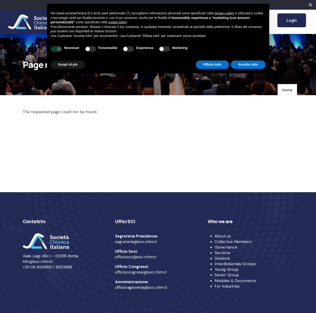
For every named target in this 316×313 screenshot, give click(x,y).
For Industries (227, 286)
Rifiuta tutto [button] (212, 64)
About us (223, 236)
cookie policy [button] (117, 22)
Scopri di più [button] (68, 64)
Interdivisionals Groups (235, 263)
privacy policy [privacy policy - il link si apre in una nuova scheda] (224, 13)
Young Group (226, 269)
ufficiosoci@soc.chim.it (135, 256)
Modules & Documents (235, 280)
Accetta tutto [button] (248, 64)
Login (292, 20)
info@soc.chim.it (38, 261)
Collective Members (233, 241)
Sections (222, 252)
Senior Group (227, 274)
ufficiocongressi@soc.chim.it (141, 272)
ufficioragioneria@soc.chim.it (141, 287)
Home (287, 90)
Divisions (222, 258)
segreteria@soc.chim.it (136, 241)
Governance (226, 247)
